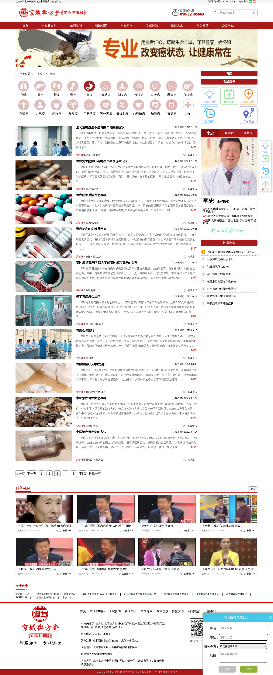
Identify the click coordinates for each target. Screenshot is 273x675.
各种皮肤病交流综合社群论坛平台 (100, 594)
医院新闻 (76, 25)
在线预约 (239, 231)
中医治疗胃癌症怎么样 (91, 398)
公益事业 (228, 25)
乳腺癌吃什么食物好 (219, 266)
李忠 (64, 597)
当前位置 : (26, 73)
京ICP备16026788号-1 (166, 672)
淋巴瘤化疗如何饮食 (219, 273)
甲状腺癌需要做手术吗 (220, 259)
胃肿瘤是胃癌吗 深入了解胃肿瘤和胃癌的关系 (106, 262)
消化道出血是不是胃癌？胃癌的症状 (100, 127)
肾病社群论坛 (22, 594)
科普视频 (202, 25)
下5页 (83, 473)
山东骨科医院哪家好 (236, 594)
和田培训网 (21, 597)
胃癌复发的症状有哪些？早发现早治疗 (101, 161)
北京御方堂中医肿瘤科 (207, 594)
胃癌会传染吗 (85, 330)
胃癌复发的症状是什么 (91, 228)
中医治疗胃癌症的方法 (91, 432)
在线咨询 (219, 231)
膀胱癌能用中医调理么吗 (221, 296)
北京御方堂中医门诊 (44, 597)
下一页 (31, 473)
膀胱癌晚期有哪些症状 (220, 303)
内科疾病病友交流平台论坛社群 (140, 594)
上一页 (20, 473)
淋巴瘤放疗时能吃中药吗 (221, 288)
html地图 (107, 654)
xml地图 (97, 654)
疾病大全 (177, 25)
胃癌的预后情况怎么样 (91, 195)
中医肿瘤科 (49, 25)
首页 (25, 25)
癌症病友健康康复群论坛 (176, 594)
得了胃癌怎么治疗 (88, 296)
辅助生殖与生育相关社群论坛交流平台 (56, 594)
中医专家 (126, 25)
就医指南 (101, 25)
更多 (253, 488)
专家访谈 (152, 25)
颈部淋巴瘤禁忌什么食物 (221, 281)
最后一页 (95, 473)
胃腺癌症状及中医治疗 (91, 364)
